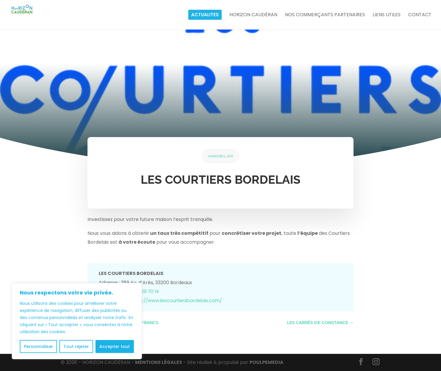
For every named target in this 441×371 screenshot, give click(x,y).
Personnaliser (38, 346)
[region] (77, 321)
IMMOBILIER (221, 156)
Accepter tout (114, 346)
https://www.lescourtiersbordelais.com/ (176, 300)
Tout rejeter (76, 346)
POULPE (266, 362)
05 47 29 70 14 (143, 291)
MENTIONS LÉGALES (158, 362)
